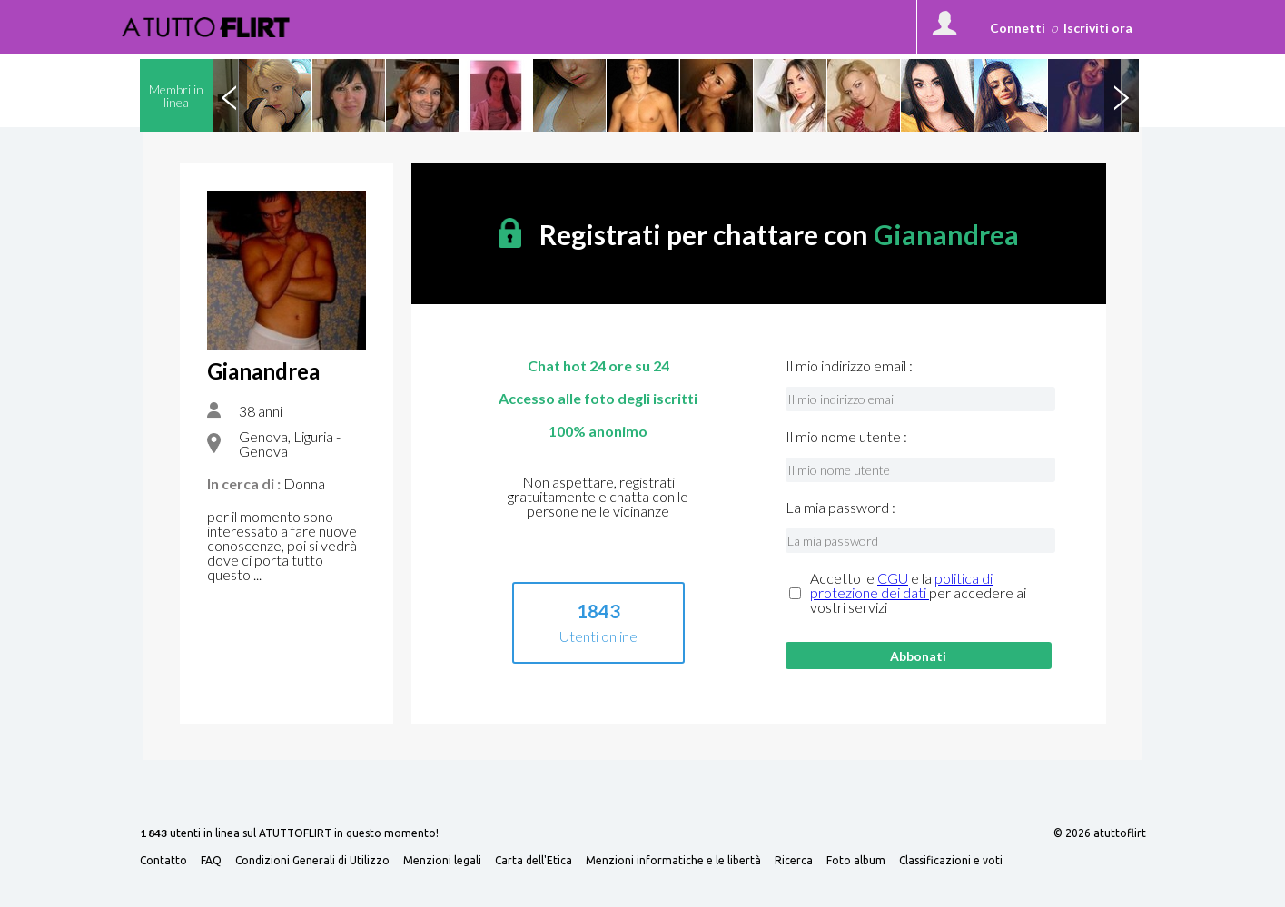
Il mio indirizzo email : (849, 366)
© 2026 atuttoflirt (1099, 833)
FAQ (211, 860)
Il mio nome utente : (846, 436)
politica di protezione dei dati (901, 585)
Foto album (855, 860)
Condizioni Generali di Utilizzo (312, 860)
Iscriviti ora (1097, 27)
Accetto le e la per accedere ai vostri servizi (918, 593)
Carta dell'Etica (533, 860)
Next (1121, 95)
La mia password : (840, 507)
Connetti (1017, 27)
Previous (230, 95)
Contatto (163, 860)
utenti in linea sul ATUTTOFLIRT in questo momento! (289, 834)
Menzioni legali (442, 860)
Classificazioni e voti (951, 860)
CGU (892, 578)
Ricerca (794, 860)
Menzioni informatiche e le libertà (673, 860)
